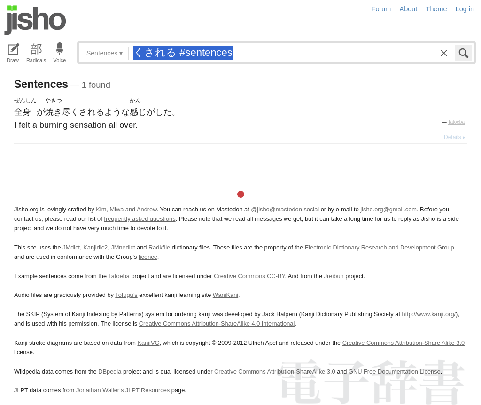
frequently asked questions (139, 218)
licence (148, 256)
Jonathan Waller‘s (100, 390)
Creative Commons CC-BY (249, 276)
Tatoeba (456, 122)
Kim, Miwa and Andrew (126, 209)
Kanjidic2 (95, 247)
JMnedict (123, 247)
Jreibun (334, 276)
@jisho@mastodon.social (285, 209)
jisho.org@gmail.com (388, 209)
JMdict (71, 247)
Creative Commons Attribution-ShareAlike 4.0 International (217, 323)
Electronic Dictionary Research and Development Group (379, 247)
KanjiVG (148, 342)
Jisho (35, 20)
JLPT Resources (147, 390)
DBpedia (109, 371)
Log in (465, 9)
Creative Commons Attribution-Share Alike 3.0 (403, 342)
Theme (436, 9)
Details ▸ (454, 137)
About (409, 9)
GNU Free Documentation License (395, 371)
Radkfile (159, 247)
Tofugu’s (126, 294)
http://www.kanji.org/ (429, 314)
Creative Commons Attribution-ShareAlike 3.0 (274, 371)
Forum (381, 9)
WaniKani (225, 294)
